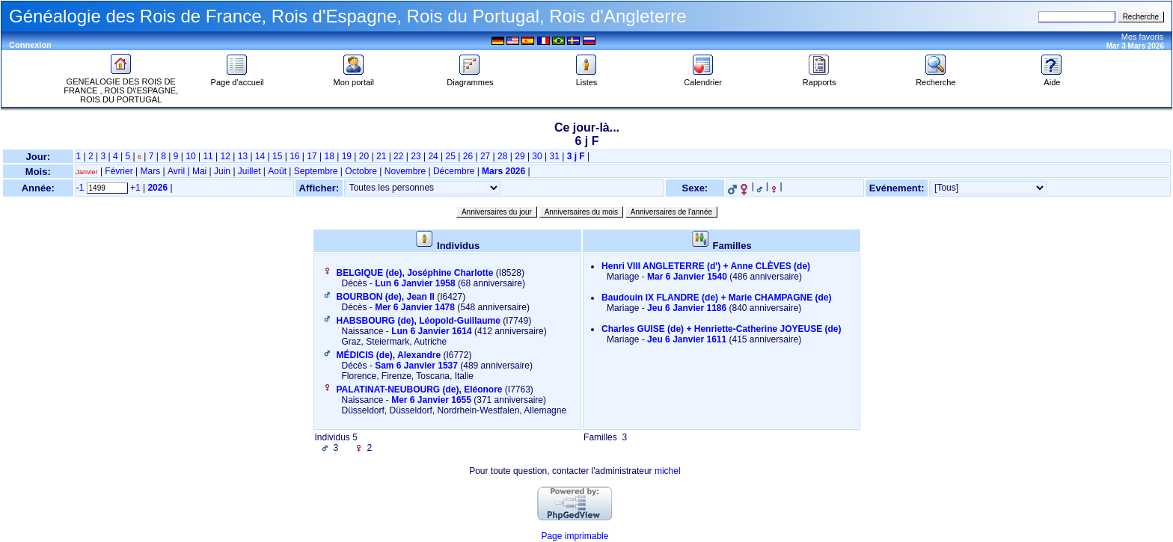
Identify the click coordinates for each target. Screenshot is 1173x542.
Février (118, 171)
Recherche (935, 78)
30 (537, 156)
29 (519, 156)
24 (433, 156)
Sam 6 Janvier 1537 (416, 365)
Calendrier (703, 78)
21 (381, 156)
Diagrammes (470, 78)
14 (260, 156)
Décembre (453, 171)
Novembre (405, 171)
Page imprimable (574, 536)
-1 (80, 187)
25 (451, 156)
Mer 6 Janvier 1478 (415, 307)
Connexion (30, 44)
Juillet (249, 171)
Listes (586, 78)
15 (277, 156)
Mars (151, 171)
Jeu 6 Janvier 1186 (686, 308)
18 (329, 156)
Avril (176, 171)
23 (415, 156)
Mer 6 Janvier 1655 (431, 400)
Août (277, 171)
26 (468, 156)
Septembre (316, 171)
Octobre (361, 171)
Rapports (819, 78)
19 (347, 156)
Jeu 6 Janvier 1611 (686, 339)
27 (485, 156)
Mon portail (354, 78)
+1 (135, 187)
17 (311, 156)
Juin (222, 171)
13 (243, 156)
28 (502, 156)
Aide (1052, 78)
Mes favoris (1142, 36)
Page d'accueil (237, 78)
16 (294, 156)
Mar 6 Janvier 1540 (687, 276)
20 (364, 156)
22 (398, 156)
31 (555, 156)
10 (190, 156)
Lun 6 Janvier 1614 (431, 331)
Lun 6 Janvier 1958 (415, 283)
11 (207, 156)
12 (225, 156)
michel (668, 471)
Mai (199, 171)
